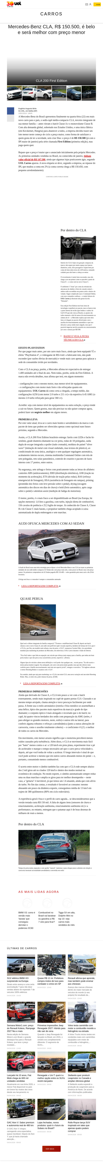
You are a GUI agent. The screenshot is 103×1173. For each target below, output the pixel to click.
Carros (51, 13)
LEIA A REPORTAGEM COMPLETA (39, 586)
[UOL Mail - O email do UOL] (86, 4)
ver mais (51, 1148)
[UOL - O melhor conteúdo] (13, 4)
